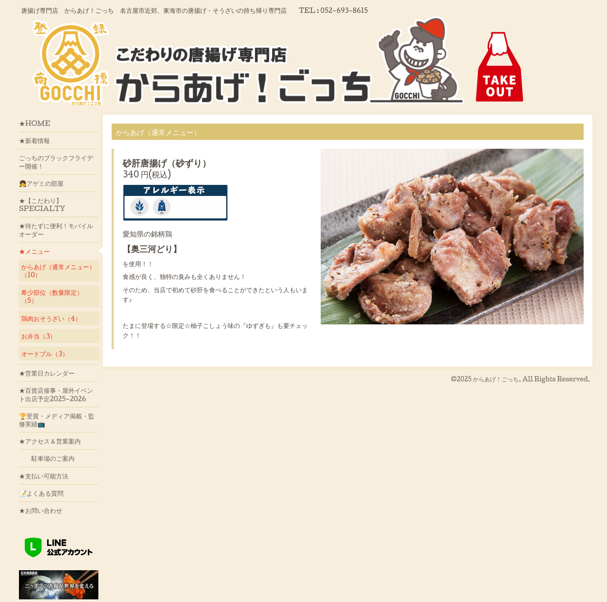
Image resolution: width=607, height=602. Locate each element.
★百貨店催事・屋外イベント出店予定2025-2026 (56, 394)
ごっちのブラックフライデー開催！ (56, 161)
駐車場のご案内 (47, 458)
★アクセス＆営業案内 (50, 441)
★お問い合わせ (40, 510)
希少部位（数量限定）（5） (52, 296)
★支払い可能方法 (43, 476)
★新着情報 (34, 140)
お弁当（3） (38, 336)
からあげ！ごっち (496, 379)
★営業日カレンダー (47, 373)
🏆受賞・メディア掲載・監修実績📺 (56, 420)
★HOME (34, 123)
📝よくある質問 (41, 493)
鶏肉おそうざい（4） (51, 318)
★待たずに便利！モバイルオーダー (56, 229)
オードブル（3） (44, 353)
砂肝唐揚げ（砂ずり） (167, 163)
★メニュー (34, 251)
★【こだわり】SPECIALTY (42, 204)
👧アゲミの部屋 (41, 183)
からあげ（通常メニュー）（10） (58, 270)
